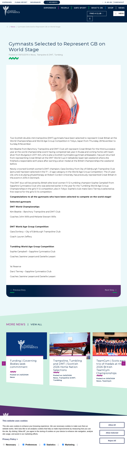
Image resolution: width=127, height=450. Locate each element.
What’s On (97, 8)
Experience (50, 8)
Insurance (35, 2)
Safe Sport (80, 8)
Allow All (112, 425)
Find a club (97, 13)
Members (51, 2)
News (122, 8)
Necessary (9, 445)
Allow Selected (112, 433)
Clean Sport (21, 2)
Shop (111, 8)
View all (36, 324)
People (65, 8)
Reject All (112, 441)
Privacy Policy (10, 439)
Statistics (49, 445)
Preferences (30, 445)
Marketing (68, 445)
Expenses (7, 2)
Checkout (119, 2)
